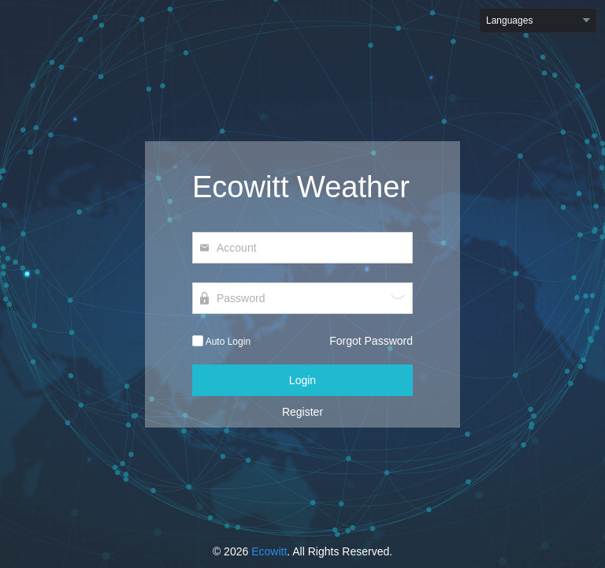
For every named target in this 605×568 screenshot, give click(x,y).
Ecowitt (269, 551)
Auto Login (221, 341)
